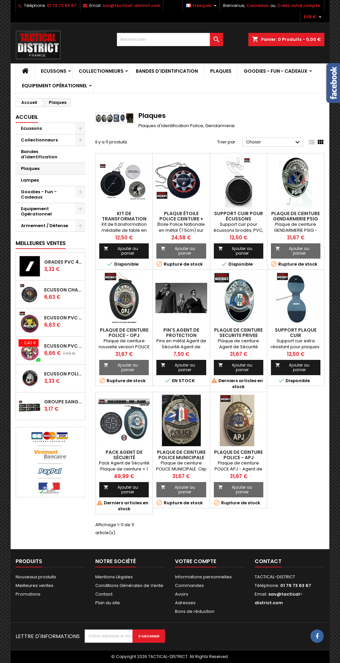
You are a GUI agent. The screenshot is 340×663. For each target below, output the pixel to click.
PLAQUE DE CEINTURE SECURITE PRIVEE (238, 333)
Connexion (257, 5)
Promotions (28, 594)
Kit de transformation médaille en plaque (124, 218)
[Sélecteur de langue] (202, 5)
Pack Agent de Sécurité (124, 455)
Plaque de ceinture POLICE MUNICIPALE (181, 455)
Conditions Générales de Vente (129, 585)
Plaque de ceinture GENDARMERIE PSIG (295, 216)
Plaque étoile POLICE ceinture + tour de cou (181, 218)
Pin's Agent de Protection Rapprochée (181, 335)
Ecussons (53, 71)
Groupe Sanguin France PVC (63, 401)
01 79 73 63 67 (61, 5)
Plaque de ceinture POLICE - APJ (238, 455)
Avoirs (181, 594)
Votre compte (195, 561)
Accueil (27, 117)
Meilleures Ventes (41, 243)
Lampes (30, 180)
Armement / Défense (44, 225)
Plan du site (107, 603)
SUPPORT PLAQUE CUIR (295, 333)
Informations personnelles (203, 577)
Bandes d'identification (167, 71)
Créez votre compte (298, 5)
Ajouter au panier (121, 251)
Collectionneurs (101, 71)
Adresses (185, 603)
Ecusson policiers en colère (63, 373)
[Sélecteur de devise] (313, 17)
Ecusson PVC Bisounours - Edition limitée (63, 317)
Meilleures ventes (34, 585)
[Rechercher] (170, 39)
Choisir (273, 142)
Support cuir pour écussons (238, 216)
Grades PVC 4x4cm (63, 262)
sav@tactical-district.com (131, 5)
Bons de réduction (194, 611)
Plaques (220, 71)
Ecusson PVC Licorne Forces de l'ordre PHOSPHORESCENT (63, 346)
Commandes (189, 585)
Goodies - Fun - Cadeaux (275, 71)
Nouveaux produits (36, 577)
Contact (104, 594)
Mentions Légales (114, 577)
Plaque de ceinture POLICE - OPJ (124, 333)
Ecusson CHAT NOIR (63, 289)
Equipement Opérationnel (54, 85)
